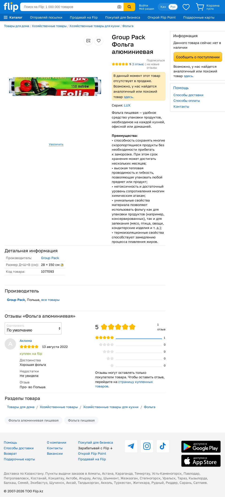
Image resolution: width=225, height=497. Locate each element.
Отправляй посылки (46, 17)
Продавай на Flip (84, 17)
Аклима (26, 341)
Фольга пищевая (81, 420)
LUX (127, 105)
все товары (50, 300)
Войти (143, 5)
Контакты (181, 106)
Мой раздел (146, 8)
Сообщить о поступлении (198, 57)
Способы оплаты (186, 101)
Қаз (163, 6)
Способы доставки (188, 95)
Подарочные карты (198, 17)
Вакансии (55, 453)
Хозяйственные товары (49, 26)
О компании (56, 442)
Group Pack (50, 258)
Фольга (127, 26)
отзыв (138, 64)
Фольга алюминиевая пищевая (33, 420)
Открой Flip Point (162, 17)
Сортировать (15, 325)
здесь (128, 97)
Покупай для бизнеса (122, 17)
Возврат (10, 453)
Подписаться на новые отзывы (156, 64)
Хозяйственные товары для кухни (94, 26)
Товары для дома (16, 26)
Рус (173, 6)
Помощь (10, 442)
